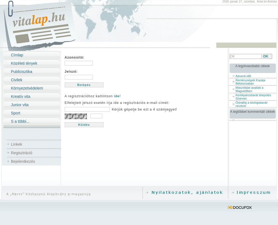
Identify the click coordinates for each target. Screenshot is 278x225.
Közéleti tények (24, 63)
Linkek (16, 144)
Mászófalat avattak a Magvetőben (250, 89)
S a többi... (20, 121)
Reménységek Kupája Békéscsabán (251, 82)
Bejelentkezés (23, 161)
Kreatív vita (20, 96)
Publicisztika (21, 71)
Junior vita (20, 105)
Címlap (17, 55)
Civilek (16, 80)
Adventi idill (243, 76)
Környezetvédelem (27, 88)
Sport (15, 113)
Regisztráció (21, 153)
